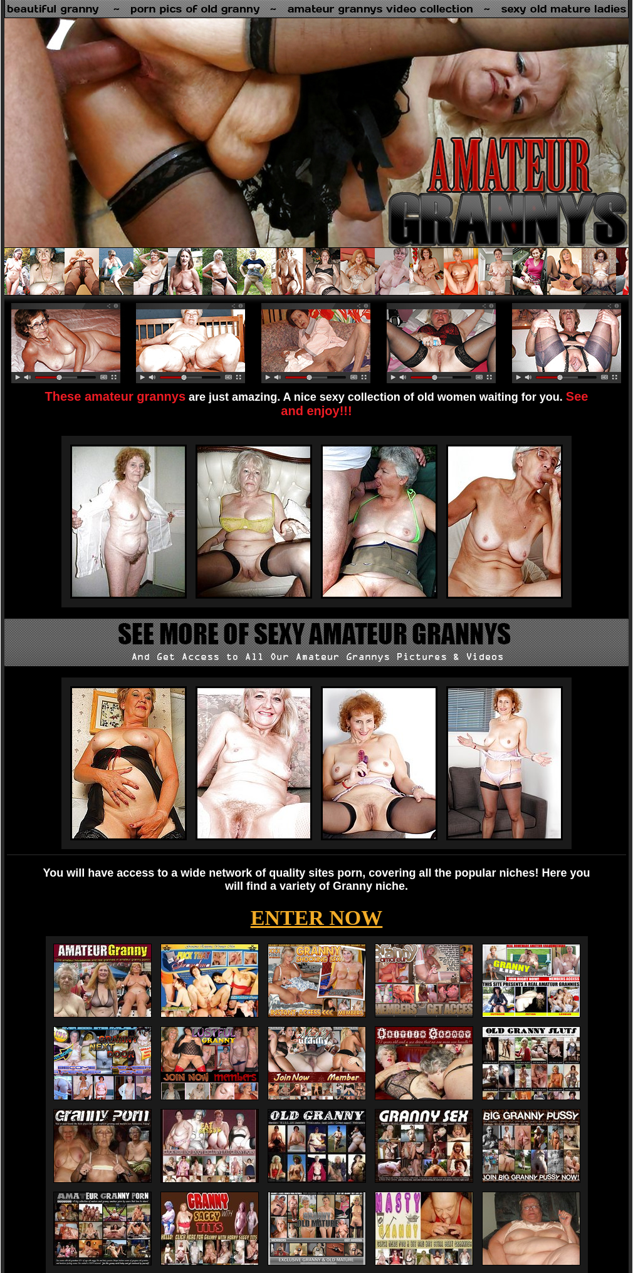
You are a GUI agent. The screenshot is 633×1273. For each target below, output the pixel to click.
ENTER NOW (317, 917)
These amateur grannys (115, 396)
